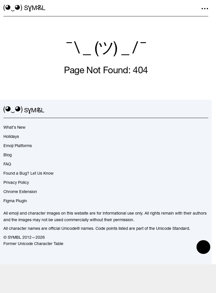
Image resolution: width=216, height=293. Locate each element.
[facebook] (204, 110)
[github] (194, 110)
